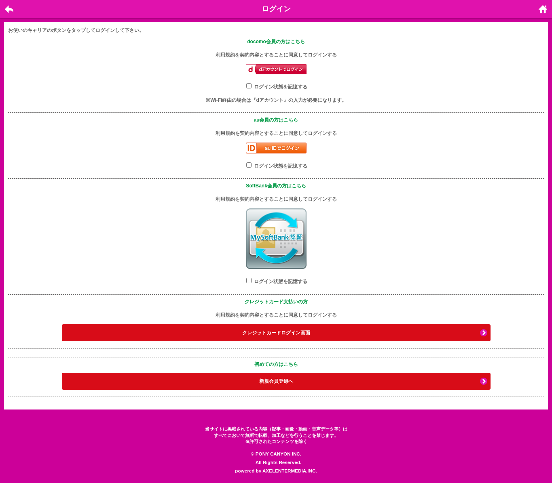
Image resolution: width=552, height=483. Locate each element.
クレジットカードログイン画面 (276, 333)
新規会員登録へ (276, 381)
